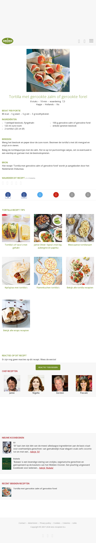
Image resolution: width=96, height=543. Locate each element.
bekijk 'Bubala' (46, 467)
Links (74, 523)
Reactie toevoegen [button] (48, 367)
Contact (22, 523)
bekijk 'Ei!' (35, 451)
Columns (66, 523)
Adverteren (32, 523)
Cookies (56, 523)
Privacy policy (45, 523)
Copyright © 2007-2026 (40, 527)
